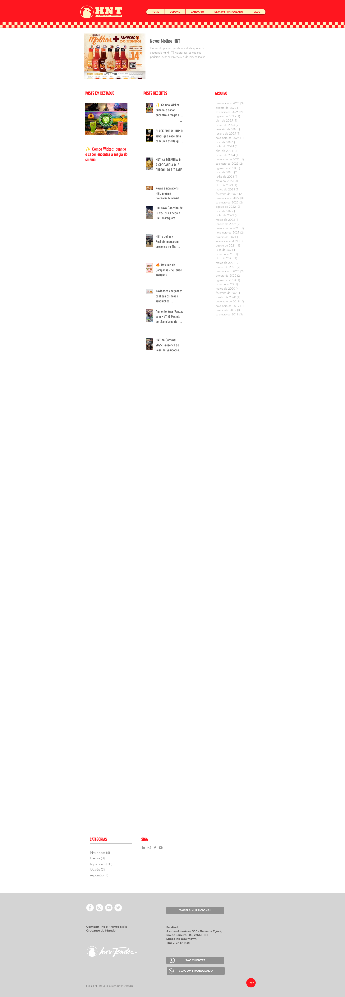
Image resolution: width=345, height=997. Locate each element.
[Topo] (251, 982)
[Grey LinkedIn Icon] (143, 847)
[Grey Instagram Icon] (149, 847)
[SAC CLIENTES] (195, 960)
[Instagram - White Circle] (99, 907)
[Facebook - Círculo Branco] (90, 907)
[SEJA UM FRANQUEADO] (196, 971)
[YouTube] (161, 847)
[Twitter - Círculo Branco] (118, 907)
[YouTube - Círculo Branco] (109, 907)
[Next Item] (121, 119)
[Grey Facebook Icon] (155, 847)
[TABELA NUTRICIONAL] (195, 910)
